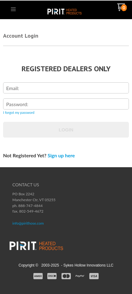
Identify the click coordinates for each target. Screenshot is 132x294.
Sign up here (61, 155)
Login (66, 129)
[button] (13, 9)
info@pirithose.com (28, 223)
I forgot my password (18, 112)
